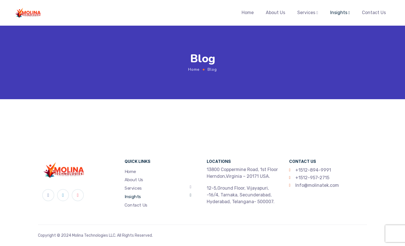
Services (306, 12)
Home (248, 12)
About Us (275, 12)
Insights (338, 12)
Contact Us (374, 12)
